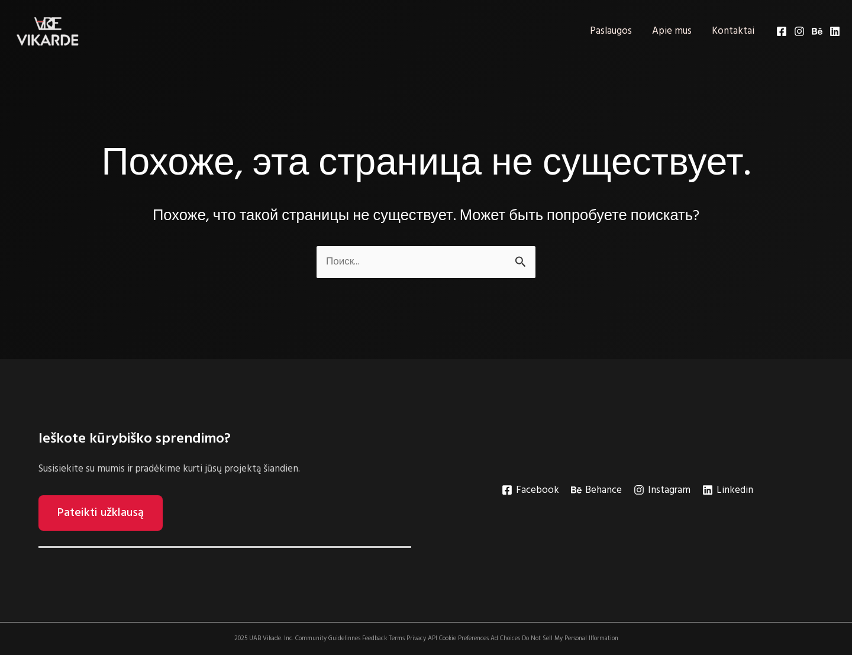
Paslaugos (611, 31)
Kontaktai (733, 31)
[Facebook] (781, 31)
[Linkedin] (835, 31)
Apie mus (672, 31)
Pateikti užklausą (100, 513)
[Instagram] (799, 31)
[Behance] (817, 31)
